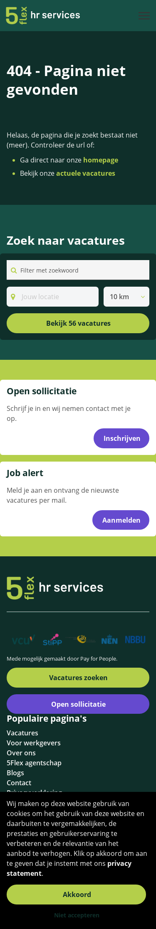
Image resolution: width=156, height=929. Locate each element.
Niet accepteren (76, 915)
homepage (100, 160)
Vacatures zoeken (78, 677)
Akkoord (77, 894)
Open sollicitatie (78, 704)
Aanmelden (121, 520)
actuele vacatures (85, 173)
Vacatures (22, 732)
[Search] (53, 297)
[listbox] (126, 297)
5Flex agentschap (34, 762)
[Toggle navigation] (145, 16)
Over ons (21, 752)
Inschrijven (122, 438)
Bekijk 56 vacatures (78, 323)
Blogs (15, 772)
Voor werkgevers (34, 742)
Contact (19, 782)
